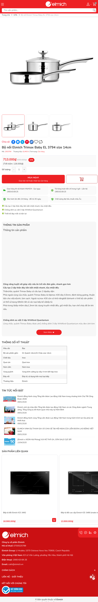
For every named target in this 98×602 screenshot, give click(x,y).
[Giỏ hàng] (94, 4)
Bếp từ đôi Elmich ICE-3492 (14, 512)
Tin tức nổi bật (12, 390)
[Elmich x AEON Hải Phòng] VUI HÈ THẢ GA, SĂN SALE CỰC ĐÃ (44, 439)
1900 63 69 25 (20, 559)
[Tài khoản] (88, 4)
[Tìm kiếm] (94, 10)
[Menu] (2, 4)
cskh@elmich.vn (15, 564)
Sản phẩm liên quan (15, 451)
